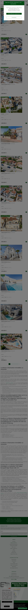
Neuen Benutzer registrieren (14, 13)
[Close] (23, 2)
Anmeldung (14, 17)
